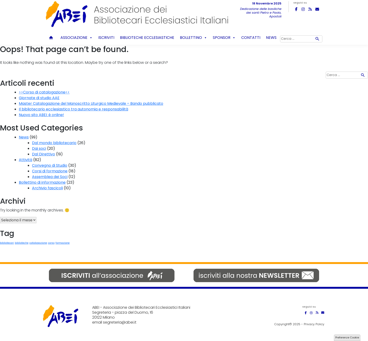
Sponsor (224, 37)
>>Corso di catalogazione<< (44, 92)
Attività (25, 159)
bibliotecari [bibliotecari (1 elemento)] (7, 243)
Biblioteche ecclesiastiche (147, 37)
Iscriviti (106, 37)
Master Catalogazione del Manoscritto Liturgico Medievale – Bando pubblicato (91, 103)
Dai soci (39, 148)
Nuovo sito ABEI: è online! (41, 115)
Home (52, 37)
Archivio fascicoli (47, 188)
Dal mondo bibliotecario (54, 143)
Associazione (76, 37)
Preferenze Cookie (347, 337)
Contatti (250, 37)
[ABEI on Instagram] (303, 9)
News (271, 37)
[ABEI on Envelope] (317, 9)
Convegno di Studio (49, 165)
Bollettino (193, 37)
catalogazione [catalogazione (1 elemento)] (38, 243)
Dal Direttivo (43, 154)
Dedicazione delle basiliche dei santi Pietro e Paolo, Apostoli (260, 12)
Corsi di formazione (49, 171)
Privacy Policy (314, 324)
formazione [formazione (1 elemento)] (62, 243)
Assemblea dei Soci (49, 176)
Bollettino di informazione (42, 182)
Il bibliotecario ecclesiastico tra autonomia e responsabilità (73, 109)
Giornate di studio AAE (39, 98)
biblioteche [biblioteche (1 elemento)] (21, 243)
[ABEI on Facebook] (296, 9)
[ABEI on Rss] (310, 9)
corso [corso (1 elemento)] (51, 243)
